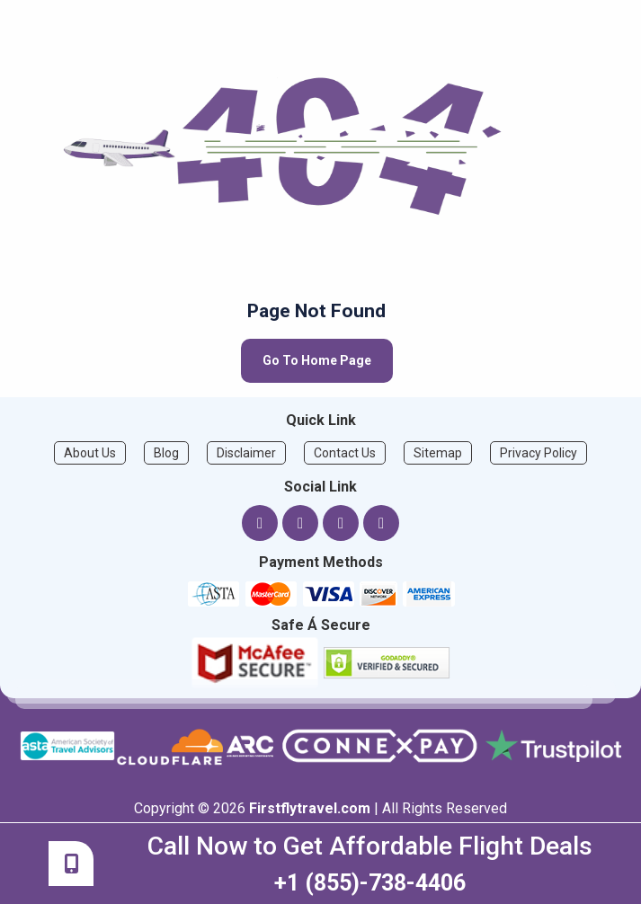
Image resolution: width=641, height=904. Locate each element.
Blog (166, 453)
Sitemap (438, 453)
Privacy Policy (538, 453)
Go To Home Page (317, 360)
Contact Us (345, 453)
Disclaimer (246, 453)
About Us (90, 453)
